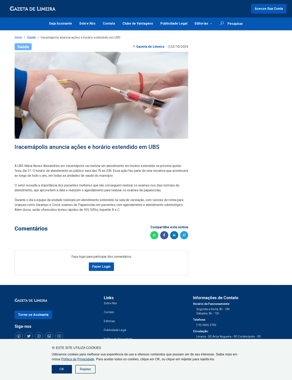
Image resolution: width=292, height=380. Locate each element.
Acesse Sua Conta (269, 9)
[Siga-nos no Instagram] (39, 336)
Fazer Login (101, 266)
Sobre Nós (87, 23)
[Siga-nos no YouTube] (59, 336)
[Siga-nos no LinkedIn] (49, 336)
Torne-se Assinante (33, 315)
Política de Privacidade (77, 359)
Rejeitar (85, 369)
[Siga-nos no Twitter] (29, 336)
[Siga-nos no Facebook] (19, 336)
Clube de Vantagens (137, 23)
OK (61, 369)
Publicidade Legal (173, 23)
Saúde (31, 37)
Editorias (201, 23)
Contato (109, 23)
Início (18, 37)
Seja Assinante (60, 23)
